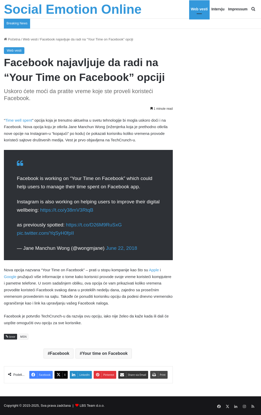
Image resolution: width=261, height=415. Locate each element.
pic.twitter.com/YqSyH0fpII (45, 233)
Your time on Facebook (105, 353)
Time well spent (18, 120)
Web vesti (199, 9)
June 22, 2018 (121, 248)
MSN (23, 336)
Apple (154, 270)
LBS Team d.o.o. (92, 405)
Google (10, 276)
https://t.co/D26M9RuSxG (94, 224)
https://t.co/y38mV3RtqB (66, 210)
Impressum (238, 9)
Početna (12, 39)
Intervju (218, 9)
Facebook (60, 353)
